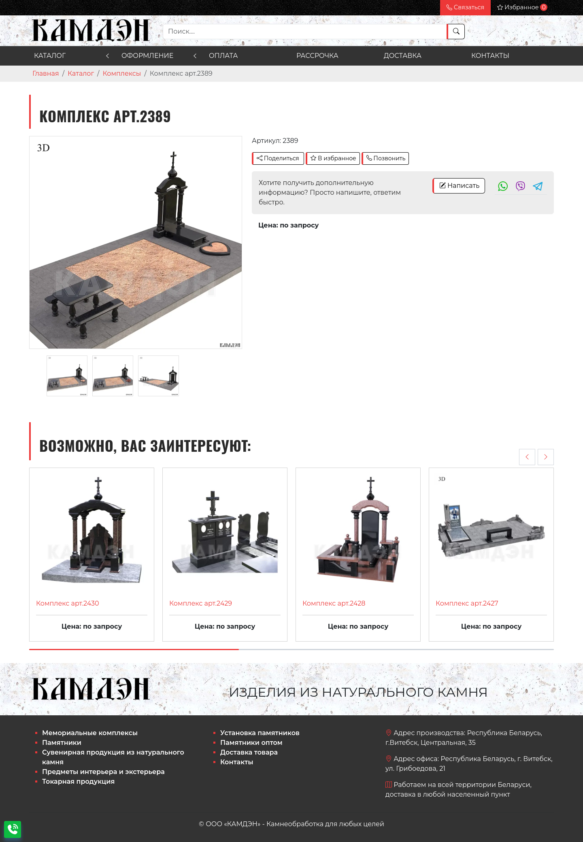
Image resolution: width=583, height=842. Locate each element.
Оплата (223, 56)
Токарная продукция (78, 781)
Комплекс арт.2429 (200, 603)
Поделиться (278, 158)
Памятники (61, 742)
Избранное (522, 7)
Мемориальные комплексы (90, 733)
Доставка (402, 56)
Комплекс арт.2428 (334, 603)
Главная (45, 73)
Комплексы (121, 73)
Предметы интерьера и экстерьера (103, 772)
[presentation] (527, 457)
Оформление (147, 56)
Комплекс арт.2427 (467, 603)
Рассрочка (317, 56)
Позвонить (386, 158)
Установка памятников (260, 733)
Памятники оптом (251, 742)
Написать (459, 185)
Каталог (50, 56)
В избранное (333, 158)
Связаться (465, 7)
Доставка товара (249, 752)
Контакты (490, 56)
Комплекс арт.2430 (67, 603)
